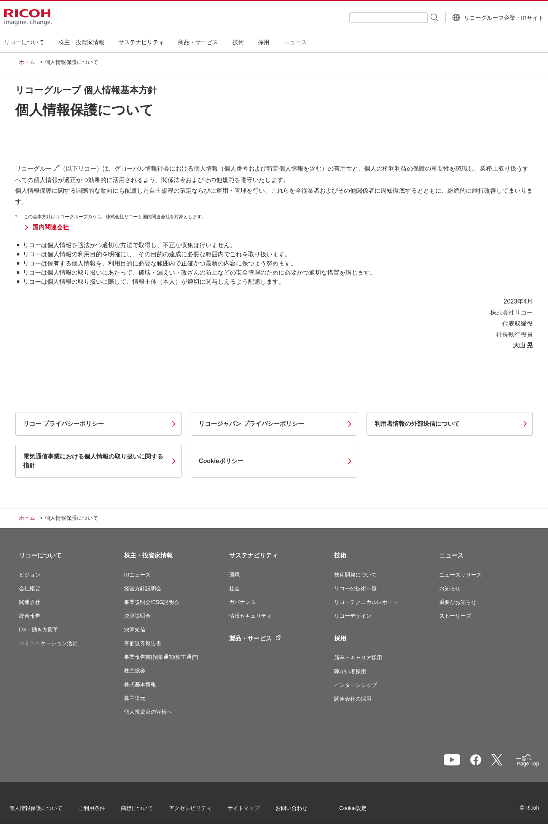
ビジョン (29, 575)
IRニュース (137, 575)
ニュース (451, 555)
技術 (340, 555)
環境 (234, 575)
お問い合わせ (301, 811)
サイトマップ (253, 811)
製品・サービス (255, 638)
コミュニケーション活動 (48, 643)
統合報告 (29, 616)
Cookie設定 (363, 811)
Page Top (518, 765)
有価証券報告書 (142, 643)
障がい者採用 (350, 671)
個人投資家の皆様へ (148, 712)
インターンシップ (355, 685)
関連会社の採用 (352, 699)
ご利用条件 (101, 811)
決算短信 (134, 629)
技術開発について (355, 575)
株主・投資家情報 (148, 555)
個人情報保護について (45, 811)
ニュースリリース (460, 575)
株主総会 (134, 671)
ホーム (27, 62)
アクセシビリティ (200, 811)
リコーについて (40, 555)
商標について (147, 811)
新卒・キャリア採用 (358, 658)
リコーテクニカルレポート (366, 602)
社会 (234, 588)
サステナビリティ (253, 555)
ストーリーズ (455, 616)
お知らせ (449, 588)
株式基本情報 (140, 684)
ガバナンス (242, 602)
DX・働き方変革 (38, 629)
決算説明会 (137, 616)
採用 (340, 638)
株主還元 (134, 698)
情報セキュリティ (250, 616)
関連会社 (29, 602)
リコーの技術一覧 (355, 588)
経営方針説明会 (142, 588)
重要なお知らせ (457, 602)
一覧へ (489, 764)
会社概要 (29, 588)
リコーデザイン (352, 616)
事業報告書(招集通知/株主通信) (161, 657)
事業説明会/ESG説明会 (151, 602)
